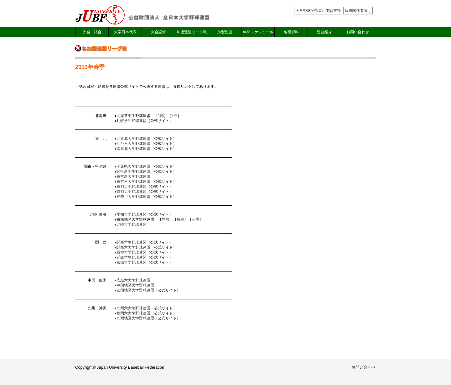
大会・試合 (92, 32)
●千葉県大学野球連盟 (132, 166)
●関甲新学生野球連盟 (132, 171)
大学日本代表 (125, 32)
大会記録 (158, 32)
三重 (195, 219)
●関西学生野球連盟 (130, 242)
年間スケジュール (258, 32)
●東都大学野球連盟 (130, 186)
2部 (174, 115)
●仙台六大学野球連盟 (132, 143)
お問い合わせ (357, 32)
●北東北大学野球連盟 (132, 138)
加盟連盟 (224, 32)
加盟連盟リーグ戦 (192, 32)
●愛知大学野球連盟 (130, 214)
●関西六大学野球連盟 (132, 247)
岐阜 (180, 219)
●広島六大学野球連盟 (132, 280)
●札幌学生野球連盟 (130, 121)
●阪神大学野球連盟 (130, 252)
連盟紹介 (324, 32)
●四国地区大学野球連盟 (134, 290)
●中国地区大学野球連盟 (134, 285)
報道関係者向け (358, 10)
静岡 (165, 219)
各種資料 (291, 32)
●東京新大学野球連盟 (132, 176)
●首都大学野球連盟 (130, 191)
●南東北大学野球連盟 (132, 148)
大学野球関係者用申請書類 (318, 10)
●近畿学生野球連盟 (130, 257)
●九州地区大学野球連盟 (134, 318)
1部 (161, 115)
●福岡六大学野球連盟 (132, 313)
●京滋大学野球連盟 (130, 262)
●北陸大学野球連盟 (130, 224)
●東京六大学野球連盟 (132, 181)
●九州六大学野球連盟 (132, 308)
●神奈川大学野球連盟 (132, 196)
